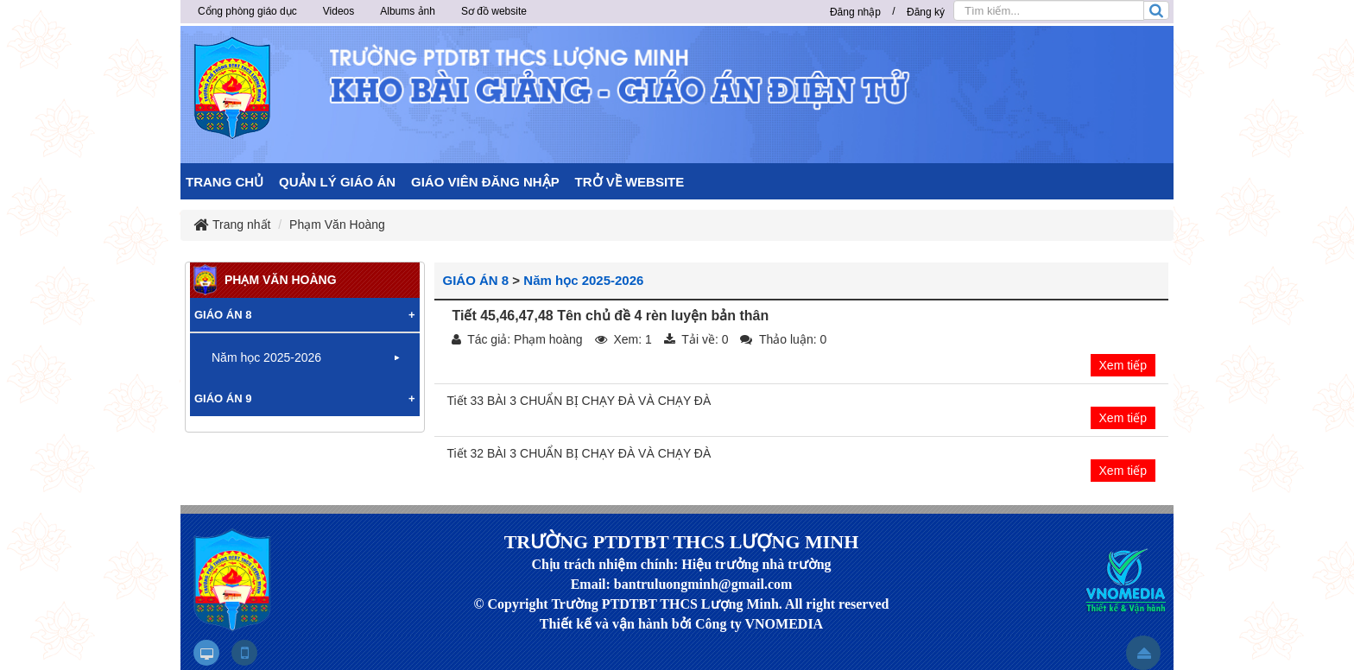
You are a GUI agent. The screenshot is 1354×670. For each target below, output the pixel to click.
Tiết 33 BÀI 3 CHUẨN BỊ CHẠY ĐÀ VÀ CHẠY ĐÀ (579, 401)
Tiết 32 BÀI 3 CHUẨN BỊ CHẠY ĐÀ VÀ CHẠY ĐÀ (579, 453)
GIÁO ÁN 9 (222, 398)
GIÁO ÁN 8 (476, 280)
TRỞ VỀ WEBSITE (630, 181)
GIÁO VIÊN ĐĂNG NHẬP (485, 181)
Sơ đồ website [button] (494, 11)
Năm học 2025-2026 (583, 280)
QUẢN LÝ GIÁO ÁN (337, 181)
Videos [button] (338, 11)
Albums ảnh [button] (407, 11)
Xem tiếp (1123, 365)
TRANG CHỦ (224, 181)
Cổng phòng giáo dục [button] (247, 11)
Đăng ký (926, 12)
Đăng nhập (855, 12)
